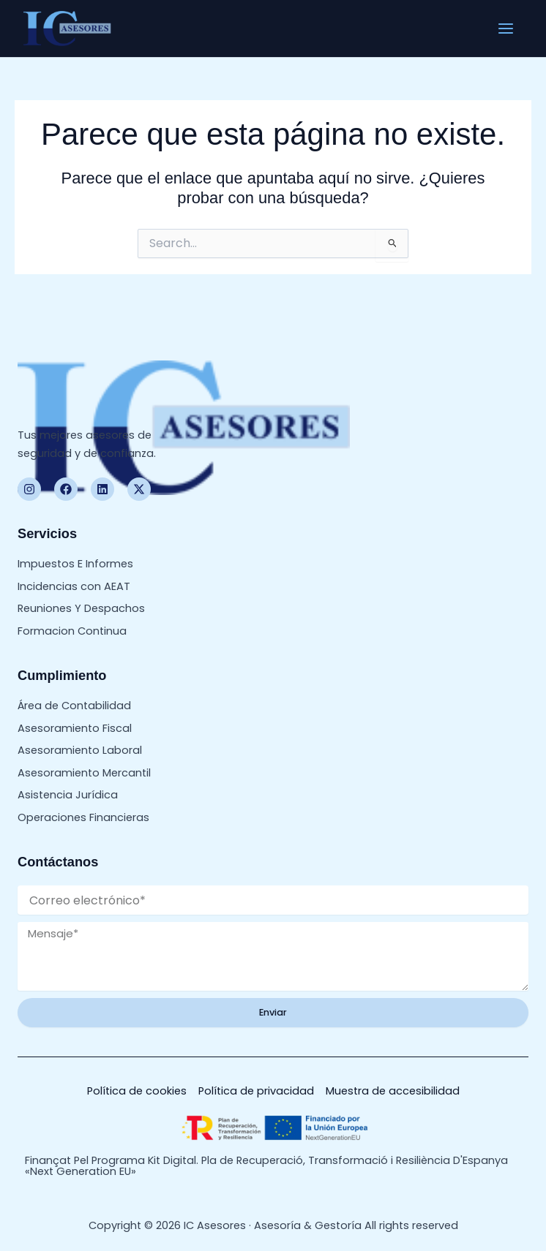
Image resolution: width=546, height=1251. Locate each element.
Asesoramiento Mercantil (84, 773)
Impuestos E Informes (75, 563)
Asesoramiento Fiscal (75, 728)
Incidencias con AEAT (74, 586)
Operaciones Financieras (83, 817)
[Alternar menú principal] (506, 28)
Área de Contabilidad (74, 705)
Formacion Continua (72, 631)
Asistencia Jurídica (68, 794)
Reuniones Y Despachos (81, 608)
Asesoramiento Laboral (80, 750)
